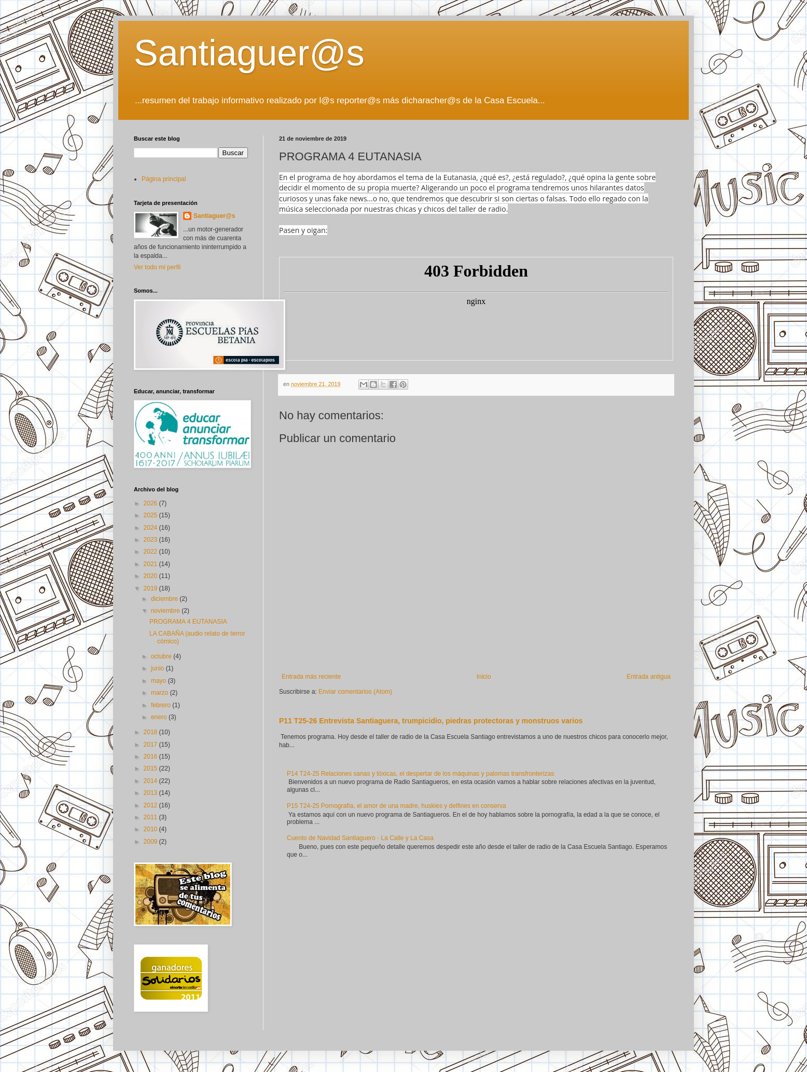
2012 (151, 805)
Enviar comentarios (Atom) (355, 691)
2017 (151, 744)
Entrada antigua (649, 676)
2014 (151, 781)
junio (158, 668)
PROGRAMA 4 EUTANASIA (188, 621)
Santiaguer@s (249, 53)
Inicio (484, 676)
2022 (151, 551)
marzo (160, 692)
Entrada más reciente (311, 676)
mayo (159, 680)
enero (160, 717)
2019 (151, 588)
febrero (161, 705)
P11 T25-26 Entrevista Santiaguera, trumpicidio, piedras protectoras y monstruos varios (431, 721)
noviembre (166, 610)
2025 (151, 515)
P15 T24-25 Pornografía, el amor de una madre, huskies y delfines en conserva (396, 805)
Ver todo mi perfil (157, 267)
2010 (151, 829)
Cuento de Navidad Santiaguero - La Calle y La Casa (360, 838)
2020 (151, 576)
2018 (151, 732)
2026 (151, 503)
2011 (151, 817)
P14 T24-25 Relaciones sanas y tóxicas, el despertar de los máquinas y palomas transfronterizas (420, 773)
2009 (151, 841)
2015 (151, 768)
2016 (151, 756)
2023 (151, 539)
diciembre (165, 598)
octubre (162, 656)
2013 (151, 792)
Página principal (164, 179)
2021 (151, 564)
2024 (151, 527)
